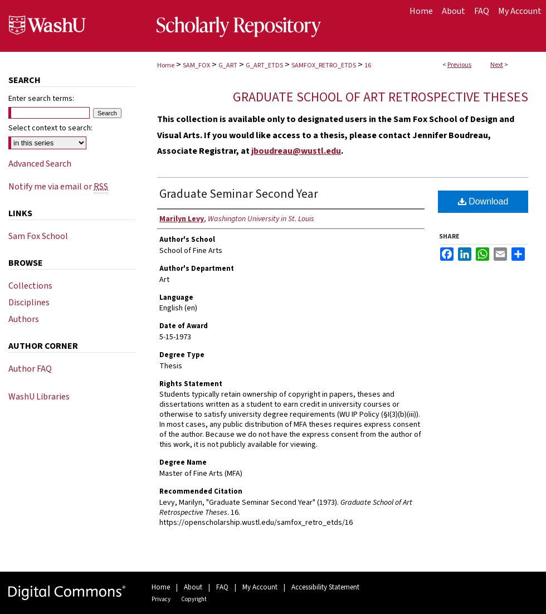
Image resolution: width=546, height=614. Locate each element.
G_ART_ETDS (264, 65)
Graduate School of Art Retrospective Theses (380, 97)
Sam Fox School (38, 236)
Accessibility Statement (325, 587)
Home (165, 65)
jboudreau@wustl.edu (296, 151)
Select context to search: (50, 128)
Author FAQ (30, 369)
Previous (459, 65)
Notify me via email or (58, 187)
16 (367, 65)
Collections (30, 286)
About (193, 587)
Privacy (161, 599)
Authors (23, 319)
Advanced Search (39, 164)
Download (483, 201)
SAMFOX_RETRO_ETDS (323, 65)
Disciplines (29, 302)
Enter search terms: (41, 98)
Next (496, 65)
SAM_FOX (196, 65)
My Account (259, 587)
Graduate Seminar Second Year (238, 194)
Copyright (194, 599)
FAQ (222, 587)
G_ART (227, 65)
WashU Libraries (39, 397)
